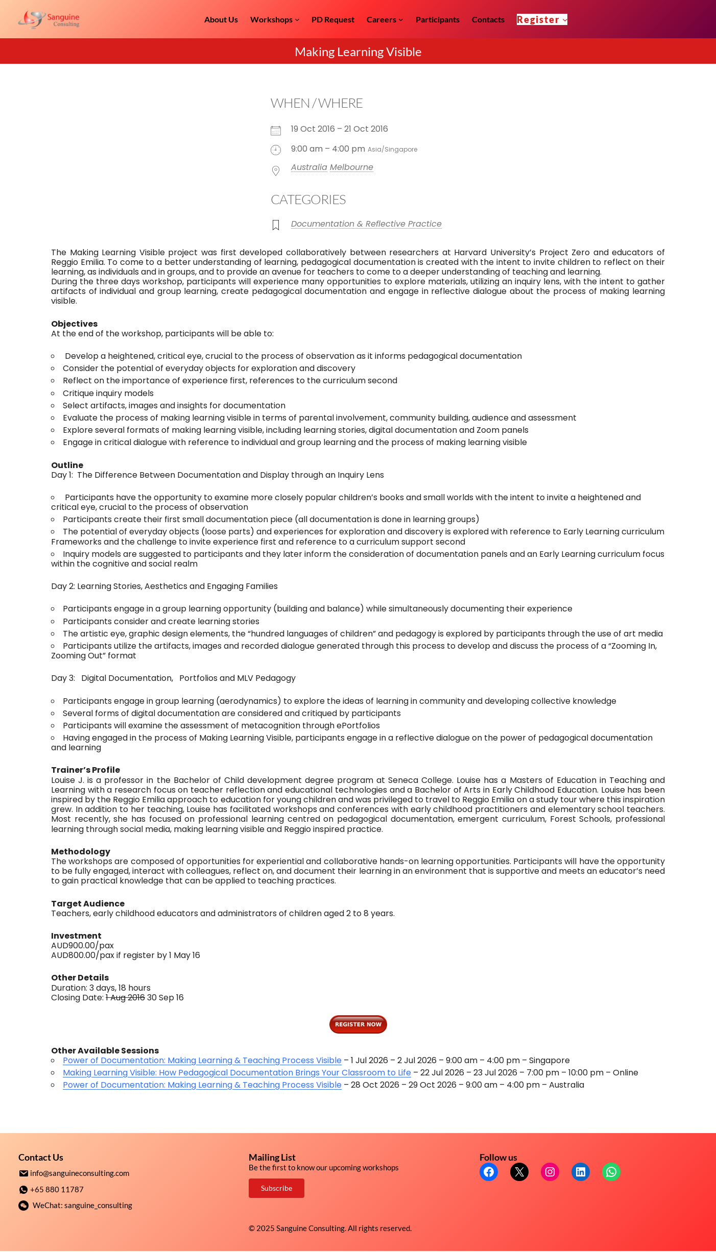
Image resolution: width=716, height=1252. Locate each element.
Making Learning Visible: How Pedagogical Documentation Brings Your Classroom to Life (237, 1072)
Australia (309, 167)
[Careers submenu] (400, 19)
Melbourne (351, 167)
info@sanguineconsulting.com (79, 1172)
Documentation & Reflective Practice (366, 224)
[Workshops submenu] (297, 19)
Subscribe (276, 1188)
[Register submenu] (565, 19)
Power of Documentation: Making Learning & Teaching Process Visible (202, 1060)
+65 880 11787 (57, 1188)
